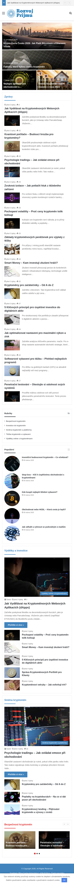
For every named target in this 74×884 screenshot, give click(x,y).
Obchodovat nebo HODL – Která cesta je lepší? (44, 509)
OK (64, 880)
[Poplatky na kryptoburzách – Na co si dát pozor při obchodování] (12, 797)
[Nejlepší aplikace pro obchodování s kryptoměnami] (19, 80)
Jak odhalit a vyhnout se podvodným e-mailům (44, 527)
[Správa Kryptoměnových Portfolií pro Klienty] (12, 672)
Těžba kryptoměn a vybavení (18, 434)
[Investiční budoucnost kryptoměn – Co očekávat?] (12, 463)
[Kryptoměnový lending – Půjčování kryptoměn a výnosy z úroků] (12, 809)
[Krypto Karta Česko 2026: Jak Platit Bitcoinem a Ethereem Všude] (37, 36)
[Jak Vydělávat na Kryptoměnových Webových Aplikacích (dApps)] (12, 120)
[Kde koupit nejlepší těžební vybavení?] (12, 498)
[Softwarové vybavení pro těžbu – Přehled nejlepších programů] (12, 371)
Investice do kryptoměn (16, 425)
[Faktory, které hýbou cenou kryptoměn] (37, 60)
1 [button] (35, 853)
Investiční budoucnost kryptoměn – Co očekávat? (45, 457)
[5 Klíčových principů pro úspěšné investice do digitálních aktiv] (12, 319)
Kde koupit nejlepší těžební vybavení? (39, 492)
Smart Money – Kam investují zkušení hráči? (31, 262)
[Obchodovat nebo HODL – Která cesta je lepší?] (12, 516)
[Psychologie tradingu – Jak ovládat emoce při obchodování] (12, 172)
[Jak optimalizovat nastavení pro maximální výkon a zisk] (12, 345)
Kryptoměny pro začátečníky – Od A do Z (28, 285)
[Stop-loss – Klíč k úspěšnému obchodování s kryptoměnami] (12, 481)
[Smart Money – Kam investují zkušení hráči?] (12, 271)
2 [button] (37, 853)
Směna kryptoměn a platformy (19, 430)
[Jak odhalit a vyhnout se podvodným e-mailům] (12, 533)
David (8, 600)
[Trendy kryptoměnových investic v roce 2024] (54, 80)
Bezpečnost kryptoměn (16, 421)
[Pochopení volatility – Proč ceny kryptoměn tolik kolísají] (12, 223)
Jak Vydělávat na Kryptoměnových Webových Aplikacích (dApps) (33, 3)
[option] (37, 56)
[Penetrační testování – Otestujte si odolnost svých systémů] (12, 396)
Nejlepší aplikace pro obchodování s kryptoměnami (15, 87)
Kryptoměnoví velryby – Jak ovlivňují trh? (44, 684)
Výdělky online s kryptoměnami (19, 439)
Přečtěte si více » (16, 625)
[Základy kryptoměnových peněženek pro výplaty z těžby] (12, 249)
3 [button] (39, 853)
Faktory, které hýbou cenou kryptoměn (24, 67)
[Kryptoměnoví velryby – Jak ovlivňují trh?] (12, 685)
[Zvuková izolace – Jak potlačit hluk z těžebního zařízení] (12, 198)
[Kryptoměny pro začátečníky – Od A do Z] (12, 293)
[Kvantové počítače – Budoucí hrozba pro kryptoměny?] (12, 146)
